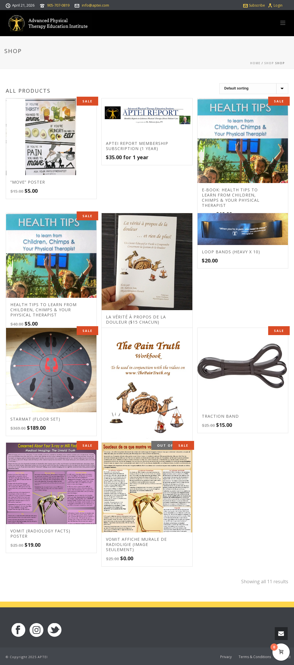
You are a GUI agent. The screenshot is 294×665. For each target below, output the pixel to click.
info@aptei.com (95, 5)
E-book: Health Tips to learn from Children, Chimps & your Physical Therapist (231, 197)
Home (255, 63)
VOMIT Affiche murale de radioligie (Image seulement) (136, 544)
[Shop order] (253, 88)
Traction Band (220, 416)
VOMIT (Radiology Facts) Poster (40, 533)
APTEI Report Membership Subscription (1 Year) (137, 146)
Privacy (226, 657)
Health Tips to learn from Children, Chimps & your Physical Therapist (43, 310)
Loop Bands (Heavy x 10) (231, 251)
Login (275, 5)
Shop (269, 63)
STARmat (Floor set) (35, 419)
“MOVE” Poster (27, 182)
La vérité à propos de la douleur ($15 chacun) (136, 319)
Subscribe (254, 5)
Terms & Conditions (255, 657)
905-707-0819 (58, 5)
